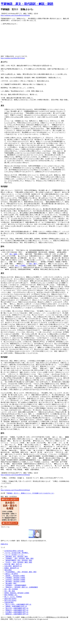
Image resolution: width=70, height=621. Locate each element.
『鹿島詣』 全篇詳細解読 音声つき (15, 606)
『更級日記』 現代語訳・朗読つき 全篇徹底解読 (21, 587)
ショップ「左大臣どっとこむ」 (14, 554)
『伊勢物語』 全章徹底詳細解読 (15, 585)
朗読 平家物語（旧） (11, 595)
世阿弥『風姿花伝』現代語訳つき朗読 (16, 593)
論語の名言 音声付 (10, 598)
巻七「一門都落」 (21, 265)
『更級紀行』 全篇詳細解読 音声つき (16, 610)
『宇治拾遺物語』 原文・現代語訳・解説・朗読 (20, 572)
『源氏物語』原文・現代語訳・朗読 (16, 556)
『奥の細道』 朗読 (10, 583)
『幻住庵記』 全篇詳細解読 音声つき (16, 612)
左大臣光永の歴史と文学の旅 (13, 551)
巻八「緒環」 (13, 254)
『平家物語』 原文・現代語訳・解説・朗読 (19, 558)
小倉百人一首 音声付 (11, 574)
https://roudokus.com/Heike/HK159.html (13, 58)
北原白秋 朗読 (8, 602)
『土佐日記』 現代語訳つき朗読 (14, 579)
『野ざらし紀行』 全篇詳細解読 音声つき (17, 604)
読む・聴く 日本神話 (11, 589)
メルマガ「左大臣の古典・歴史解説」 (16, 552)
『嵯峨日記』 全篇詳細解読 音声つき (16, 614)
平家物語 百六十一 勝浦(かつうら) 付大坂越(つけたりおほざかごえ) (30, 493)
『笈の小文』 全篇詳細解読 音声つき (16, 608)
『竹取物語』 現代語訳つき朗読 (14, 577)
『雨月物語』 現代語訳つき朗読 (14, 581)
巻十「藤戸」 (33, 263)
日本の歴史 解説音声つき (13, 566)
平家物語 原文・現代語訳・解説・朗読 (27, 3)
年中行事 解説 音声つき (13, 564)
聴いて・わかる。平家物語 (13, 596)
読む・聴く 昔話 (9, 591)
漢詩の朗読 (8, 570)
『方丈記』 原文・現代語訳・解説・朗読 (18, 562)
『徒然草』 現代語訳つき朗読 (14, 575)
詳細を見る (4, 544)
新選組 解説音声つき (11, 568)
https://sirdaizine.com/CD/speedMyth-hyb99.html (15, 15)
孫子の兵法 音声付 (10, 600)
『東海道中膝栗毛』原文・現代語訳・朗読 (18, 560)
